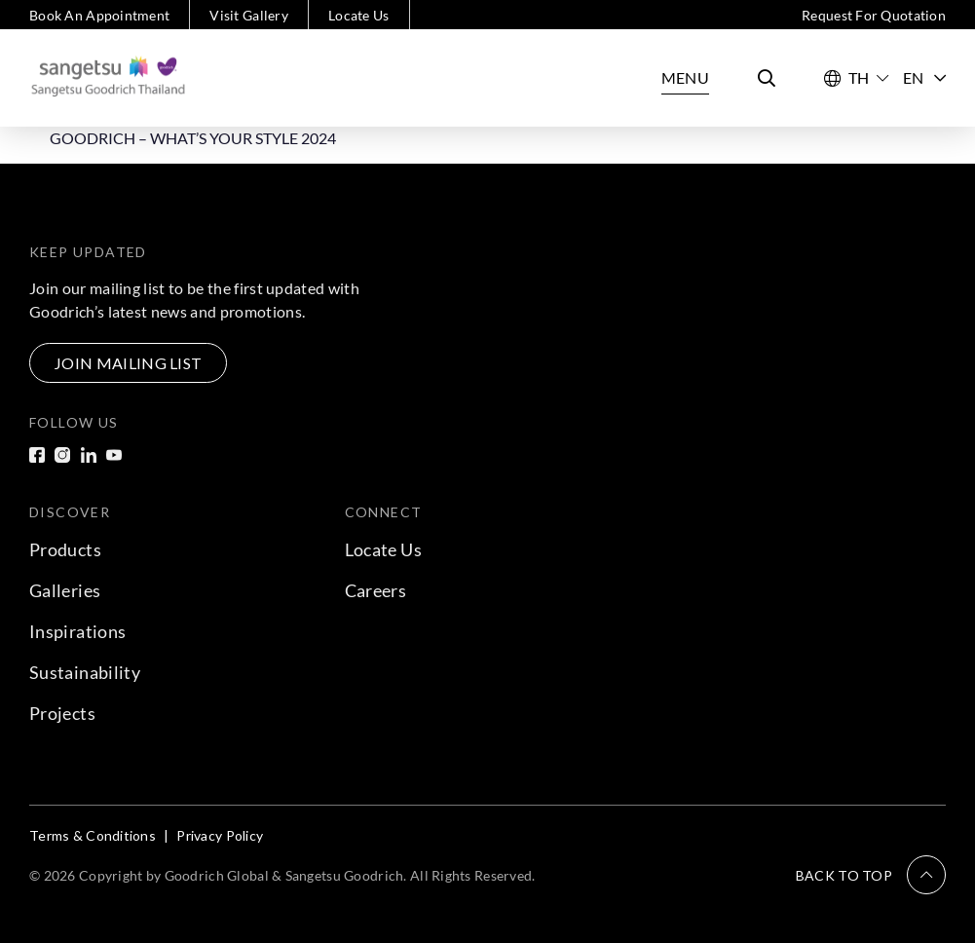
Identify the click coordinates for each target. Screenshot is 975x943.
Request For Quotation (874, 15)
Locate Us (359, 15)
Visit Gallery (248, 15)
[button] (871, 874)
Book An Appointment (99, 15)
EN (924, 77)
